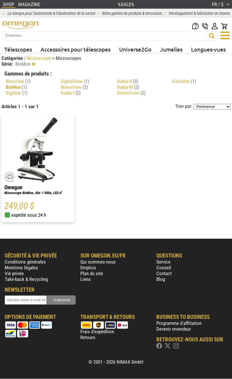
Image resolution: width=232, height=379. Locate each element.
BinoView (18, 81)
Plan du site (91, 273)
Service (163, 262)
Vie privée (14, 273)
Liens (85, 279)
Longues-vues (208, 49)
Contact (164, 273)
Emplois (88, 268)
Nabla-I (71, 93)
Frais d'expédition (97, 331)
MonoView (74, 87)
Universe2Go (135, 49)
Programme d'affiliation (179, 323)
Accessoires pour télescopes (75, 49)
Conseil (163, 268)
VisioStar (184, 81)
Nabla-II (127, 81)
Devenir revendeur (173, 329)
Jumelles (171, 49)
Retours (87, 337)
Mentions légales (21, 268)
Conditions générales (25, 262)
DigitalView (75, 81)
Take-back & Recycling (26, 279)
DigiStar (17, 93)
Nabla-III (128, 87)
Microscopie (39, 58)
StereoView (131, 93)
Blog (160, 279)
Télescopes (18, 49)
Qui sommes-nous (98, 262)
